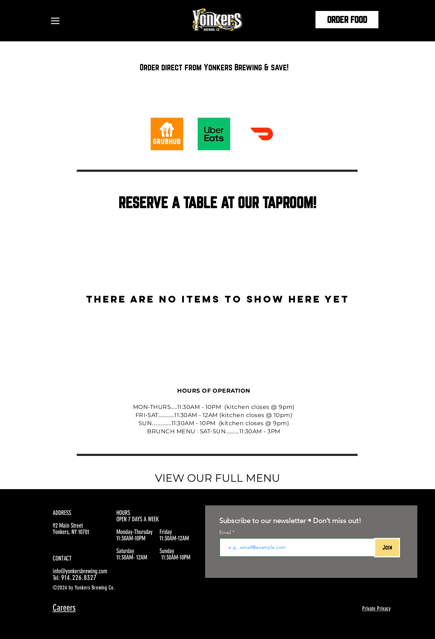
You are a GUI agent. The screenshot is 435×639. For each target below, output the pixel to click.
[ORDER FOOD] (346, 19)
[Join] (387, 547)
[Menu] (55, 20)
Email (225, 532)
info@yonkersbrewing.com (80, 571)
